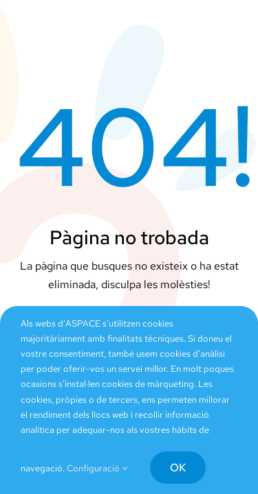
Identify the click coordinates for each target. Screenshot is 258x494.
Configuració (97, 468)
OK (178, 467)
